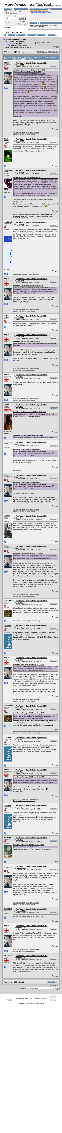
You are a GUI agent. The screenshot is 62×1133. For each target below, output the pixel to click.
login (20, 11)
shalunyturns (9, 170)
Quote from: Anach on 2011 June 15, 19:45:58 (27, 72)
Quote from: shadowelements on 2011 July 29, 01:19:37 (29, 412)
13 (23, 52)
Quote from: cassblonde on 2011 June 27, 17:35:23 (28, 285)
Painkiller (7, 837)
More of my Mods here (32, 132)
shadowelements (10, 442)
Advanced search (18, 32)
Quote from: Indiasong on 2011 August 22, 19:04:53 (28, 777)
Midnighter (8, 909)
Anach (6, 63)
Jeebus (6, 404)
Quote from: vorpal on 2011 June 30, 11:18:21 (26, 341)
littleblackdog (9, 600)
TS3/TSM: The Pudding (16, 41)
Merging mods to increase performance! (24, 134)
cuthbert (7, 516)
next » (57, 47)
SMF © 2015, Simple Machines (38, 998)
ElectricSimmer (10, 955)
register (6, 12)
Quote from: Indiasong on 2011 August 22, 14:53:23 (28, 664)
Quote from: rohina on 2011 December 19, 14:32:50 (28, 435)
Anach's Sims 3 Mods (19, 132)
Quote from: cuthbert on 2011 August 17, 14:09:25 (28, 553)
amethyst (41, 26)
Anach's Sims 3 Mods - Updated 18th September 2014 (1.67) (17, 46)
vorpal (6, 316)
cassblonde (8, 222)
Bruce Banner (6, 139)
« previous (56, 46)
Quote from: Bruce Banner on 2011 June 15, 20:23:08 (29, 70)
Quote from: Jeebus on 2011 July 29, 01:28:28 (26, 449)
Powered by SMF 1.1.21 (21, 998)
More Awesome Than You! (16, 39)
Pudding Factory (15, 43)
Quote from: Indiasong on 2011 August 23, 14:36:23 (28, 845)
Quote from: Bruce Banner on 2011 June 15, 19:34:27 (30, 73)
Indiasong (7, 625)
